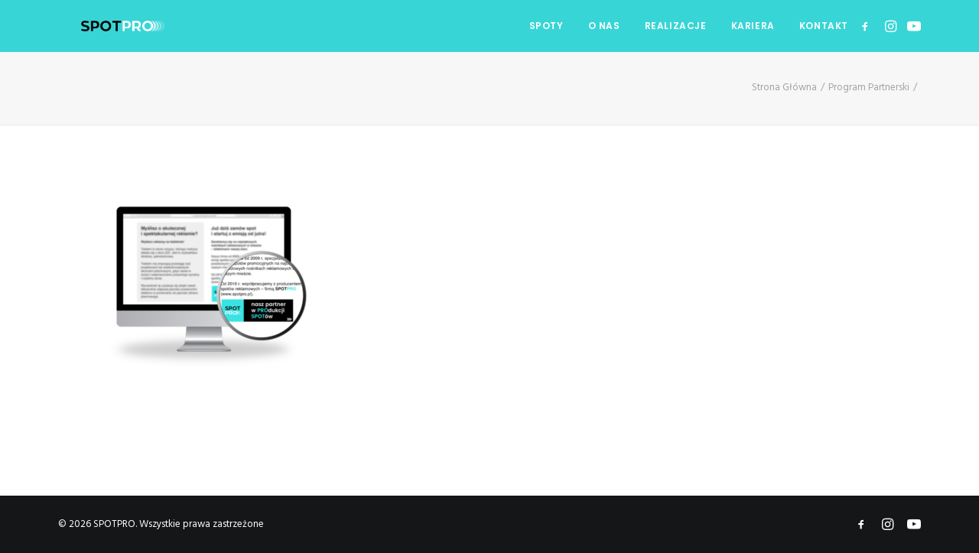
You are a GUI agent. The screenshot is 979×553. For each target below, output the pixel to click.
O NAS (604, 25)
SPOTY (546, 25)
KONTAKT (823, 25)
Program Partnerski (868, 88)
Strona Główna (784, 88)
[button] (867, 26)
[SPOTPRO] (99, 26)
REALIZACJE (676, 25)
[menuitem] (546, 26)
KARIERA (753, 25)
